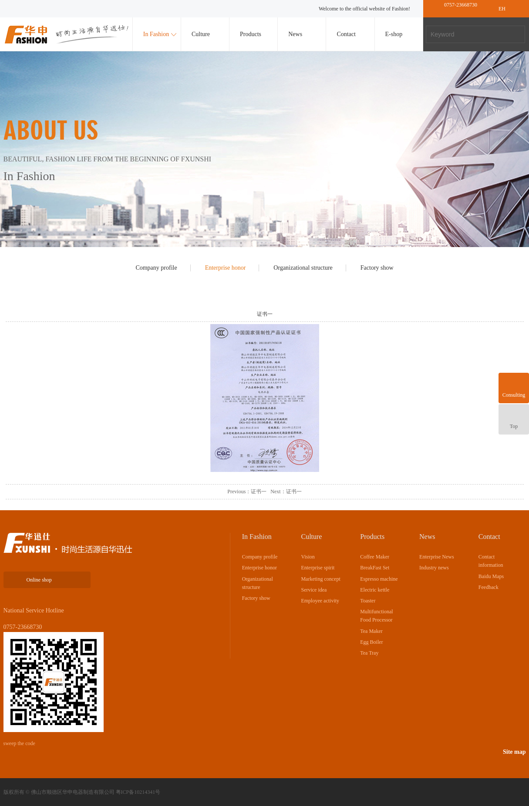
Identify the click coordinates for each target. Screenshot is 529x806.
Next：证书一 (285, 491)
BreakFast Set (374, 568)
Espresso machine (379, 579)
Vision (307, 557)
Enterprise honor (225, 267)
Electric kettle (374, 590)
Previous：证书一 (246, 491)
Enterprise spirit (317, 568)
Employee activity (320, 601)
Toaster (367, 601)
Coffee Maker (374, 557)
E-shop (394, 34)
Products (250, 34)
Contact (346, 34)
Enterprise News (436, 557)
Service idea (314, 590)
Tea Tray (369, 653)
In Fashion (156, 34)
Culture (201, 34)
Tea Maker (371, 631)
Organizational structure (302, 267)
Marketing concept (320, 579)
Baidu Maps (491, 576)
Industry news (434, 568)
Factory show (377, 267)
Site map (514, 752)
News (295, 34)
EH (502, 9)
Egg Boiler (371, 642)
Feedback (488, 587)
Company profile (156, 267)
